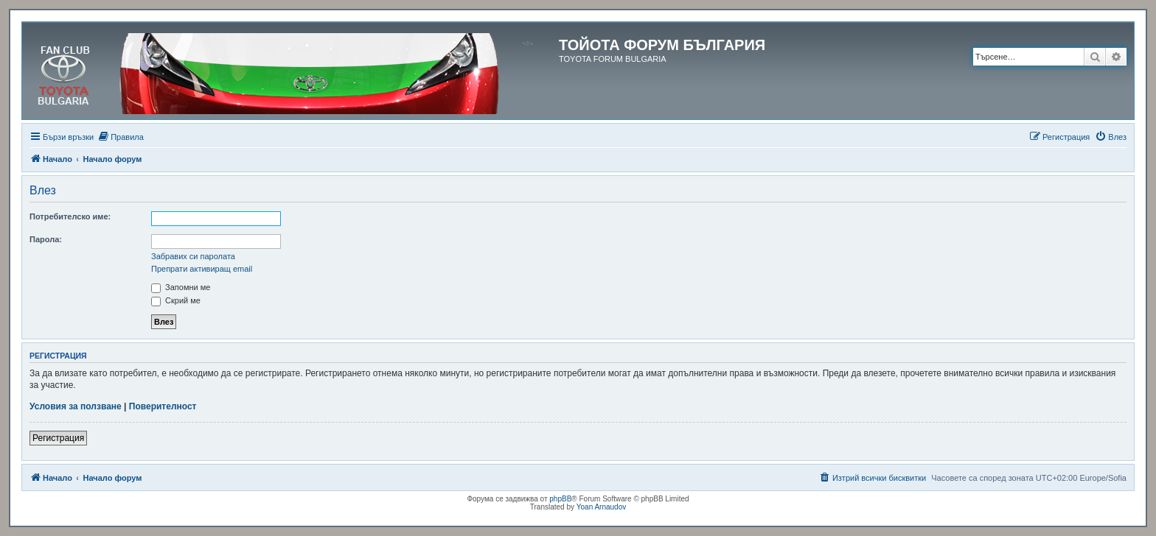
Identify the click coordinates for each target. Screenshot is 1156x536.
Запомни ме (180, 287)
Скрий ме (176, 300)
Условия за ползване (75, 406)
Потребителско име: (70, 216)
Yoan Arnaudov (601, 507)
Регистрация (58, 438)
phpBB (560, 499)
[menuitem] (120, 137)
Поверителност (163, 406)
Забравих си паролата (193, 256)
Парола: (45, 239)
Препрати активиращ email (201, 268)
